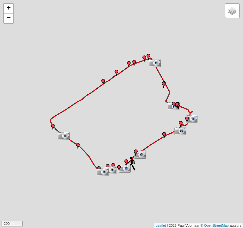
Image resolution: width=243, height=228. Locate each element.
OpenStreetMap (216, 225)
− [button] (9, 18)
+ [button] (9, 8)
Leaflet (161, 225)
